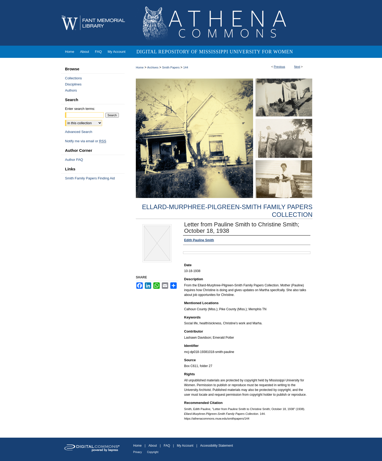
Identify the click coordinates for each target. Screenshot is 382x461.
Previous (279, 66)
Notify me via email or (85, 141)
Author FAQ (74, 160)
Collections (73, 78)
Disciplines (73, 84)
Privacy (137, 452)
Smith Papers (171, 67)
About (153, 445)
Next (297, 66)
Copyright (152, 452)
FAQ (167, 445)
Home (140, 67)
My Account (185, 445)
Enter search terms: (80, 109)
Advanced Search (78, 132)
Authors (71, 90)
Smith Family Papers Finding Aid (90, 178)
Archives (152, 67)
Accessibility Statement (216, 445)
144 (185, 67)
